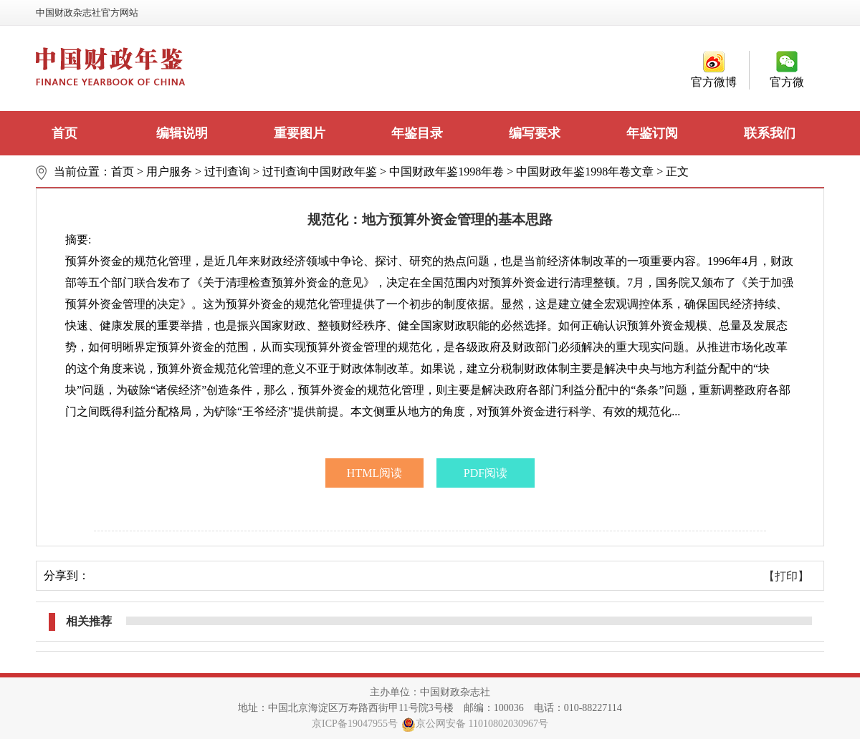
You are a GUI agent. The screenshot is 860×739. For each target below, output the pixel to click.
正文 (677, 171)
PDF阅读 (485, 473)
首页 (64, 133)
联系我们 (770, 133)
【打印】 (786, 576)
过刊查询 (227, 171)
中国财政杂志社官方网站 (87, 12)
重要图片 (299, 133)
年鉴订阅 (652, 133)
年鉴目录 (417, 133)
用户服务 (169, 171)
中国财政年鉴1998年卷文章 (585, 171)
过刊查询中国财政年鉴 (319, 171)
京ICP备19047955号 (355, 723)
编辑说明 (182, 133)
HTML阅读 (374, 473)
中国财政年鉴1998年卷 (446, 171)
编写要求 (534, 133)
